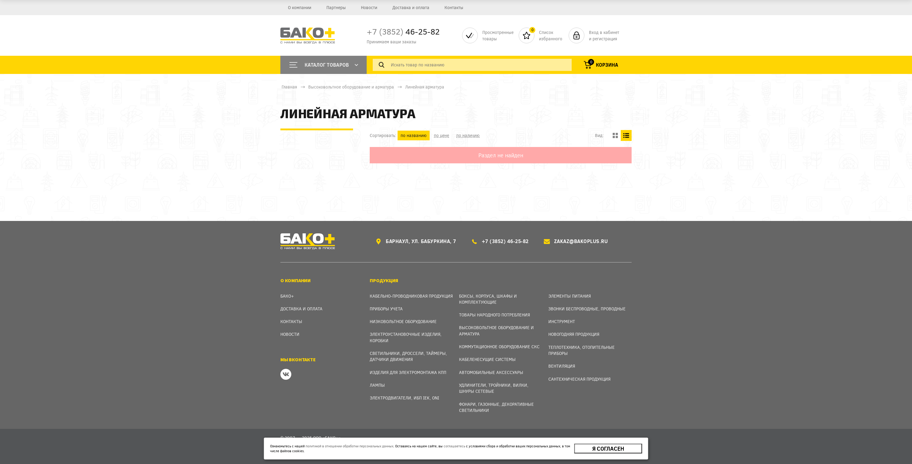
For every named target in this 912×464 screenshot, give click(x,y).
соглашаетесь (454, 446)
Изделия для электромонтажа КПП (408, 372)
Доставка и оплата (408, 7)
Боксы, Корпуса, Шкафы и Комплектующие (488, 299)
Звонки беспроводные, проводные (587, 309)
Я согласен (608, 448)
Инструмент (561, 321)
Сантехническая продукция (579, 379)
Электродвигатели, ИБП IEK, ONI (404, 398)
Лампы (377, 385)
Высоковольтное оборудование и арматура (351, 87)
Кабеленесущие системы (487, 359)
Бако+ (287, 296)
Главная (289, 87)
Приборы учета (386, 309)
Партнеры (335, 7)
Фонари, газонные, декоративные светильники (496, 407)
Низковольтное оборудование (403, 321)
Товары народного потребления (494, 315)
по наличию (468, 135)
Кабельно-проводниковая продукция (411, 296)
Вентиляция (561, 366)
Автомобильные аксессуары (491, 372)
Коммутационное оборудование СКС (499, 346)
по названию (414, 135)
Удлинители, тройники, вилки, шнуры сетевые (493, 388)
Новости (367, 7)
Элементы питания (569, 296)
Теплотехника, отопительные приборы (581, 350)
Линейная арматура (424, 87)
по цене (441, 135)
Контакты (450, 7)
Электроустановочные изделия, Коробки (405, 337)
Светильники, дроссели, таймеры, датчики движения (408, 356)
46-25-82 (403, 31)
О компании (299, 7)
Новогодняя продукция (573, 334)
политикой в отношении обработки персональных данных (349, 446)
